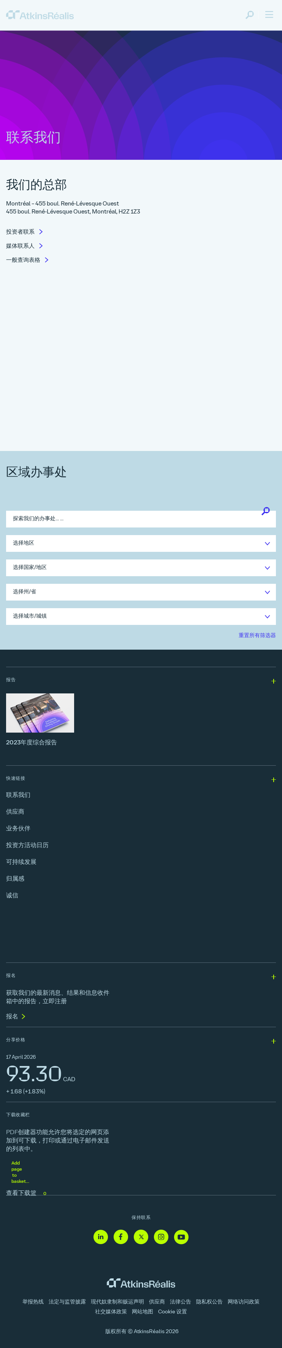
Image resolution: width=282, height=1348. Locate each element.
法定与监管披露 (67, 1302)
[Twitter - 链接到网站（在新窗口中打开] (141, 1237)
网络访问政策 (244, 1302)
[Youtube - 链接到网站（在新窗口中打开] (181, 1237)
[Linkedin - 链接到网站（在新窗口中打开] (100, 1237)
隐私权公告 (209, 1302)
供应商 (15, 812)
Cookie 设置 (172, 1312)
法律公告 (180, 1302)
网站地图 (142, 1312)
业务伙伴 (18, 829)
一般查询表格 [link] (23, 260)
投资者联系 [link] (21, 232)
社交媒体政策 (111, 1312)
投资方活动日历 (27, 846)
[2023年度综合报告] (141, 720)
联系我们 (18, 795)
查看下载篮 (27, 1193)
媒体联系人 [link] (21, 246)
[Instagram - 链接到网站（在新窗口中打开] (161, 1237)
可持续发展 (21, 862)
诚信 (12, 896)
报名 (12, 1017)
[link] (40, 15)
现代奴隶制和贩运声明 (117, 1302)
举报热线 (33, 1302)
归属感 (15, 879)
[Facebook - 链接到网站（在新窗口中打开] (121, 1237)
